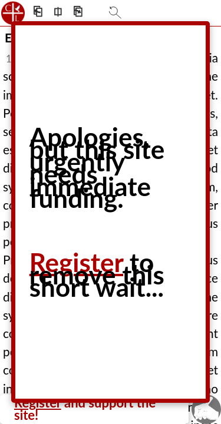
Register (76, 262)
